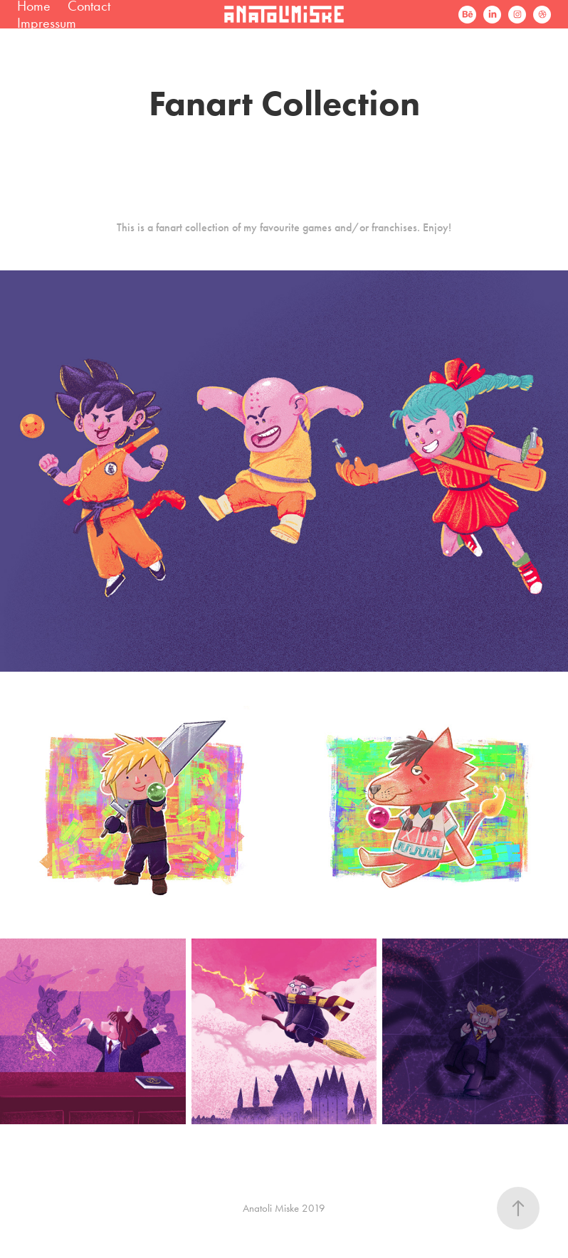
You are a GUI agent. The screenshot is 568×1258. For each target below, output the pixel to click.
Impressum (46, 22)
